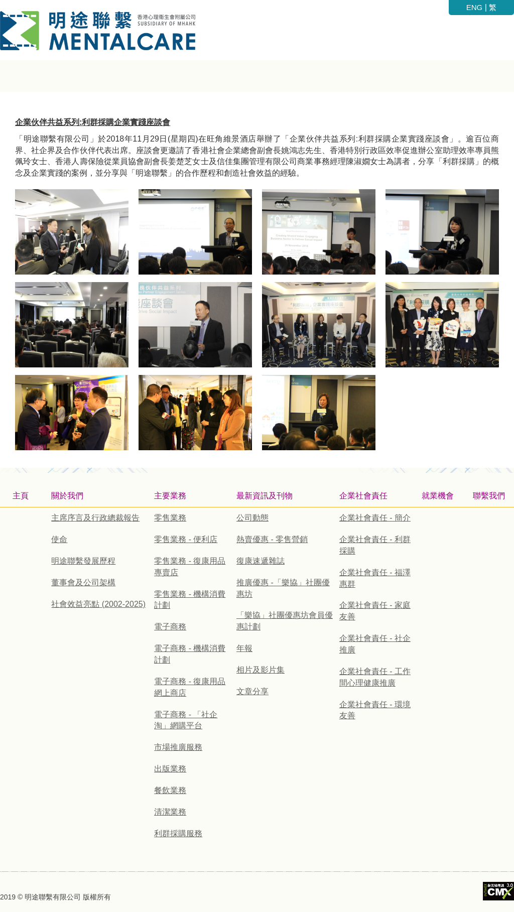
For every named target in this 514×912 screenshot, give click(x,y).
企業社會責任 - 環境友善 (375, 710)
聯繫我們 (489, 495)
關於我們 (67, 495)
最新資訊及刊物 (264, 495)
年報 (244, 648)
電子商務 (170, 626)
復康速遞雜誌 (260, 561)
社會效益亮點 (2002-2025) (98, 604)
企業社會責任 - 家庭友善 (375, 611)
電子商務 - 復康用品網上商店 (189, 687)
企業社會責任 (363, 495)
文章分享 (252, 691)
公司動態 (252, 517)
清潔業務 (170, 812)
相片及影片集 (260, 670)
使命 (59, 539)
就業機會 (438, 495)
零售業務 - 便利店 (185, 539)
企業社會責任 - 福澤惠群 (375, 578)
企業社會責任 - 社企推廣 (375, 644)
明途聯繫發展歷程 (83, 561)
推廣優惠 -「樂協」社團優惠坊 (283, 588)
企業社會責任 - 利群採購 (375, 545)
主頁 (21, 495)
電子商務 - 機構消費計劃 (189, 654)
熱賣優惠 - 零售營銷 (272, 539)
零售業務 (170, 517)
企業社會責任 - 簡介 (375, 517)
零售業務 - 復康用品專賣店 (189, 567)
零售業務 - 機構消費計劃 (189, 600)
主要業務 (170, 495)
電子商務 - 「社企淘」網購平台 (185, 720)
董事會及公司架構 (83, 582)
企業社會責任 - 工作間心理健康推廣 (375, 677)
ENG (474, 7)
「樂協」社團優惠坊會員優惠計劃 (284, 621)
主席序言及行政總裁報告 (95, 517)
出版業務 (170, 768)
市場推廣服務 (178, 747)
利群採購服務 (178, 833)
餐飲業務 (170, 790)
